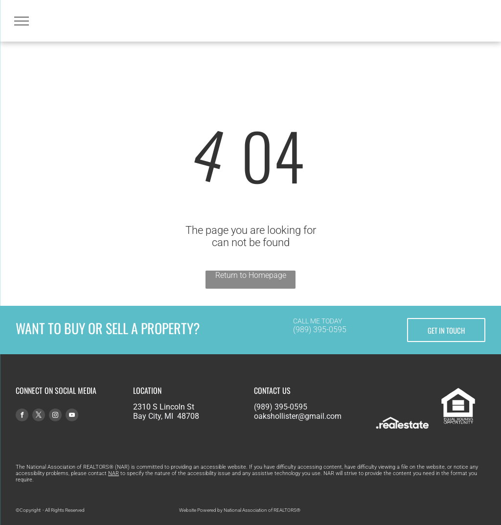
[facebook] (22, 416)
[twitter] (38, 416)
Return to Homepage (250, 275)
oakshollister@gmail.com (298, 416)
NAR (113, 473)
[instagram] (55, 416)
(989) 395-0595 (319, 329)
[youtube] (72, 416)
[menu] (21, 21)
